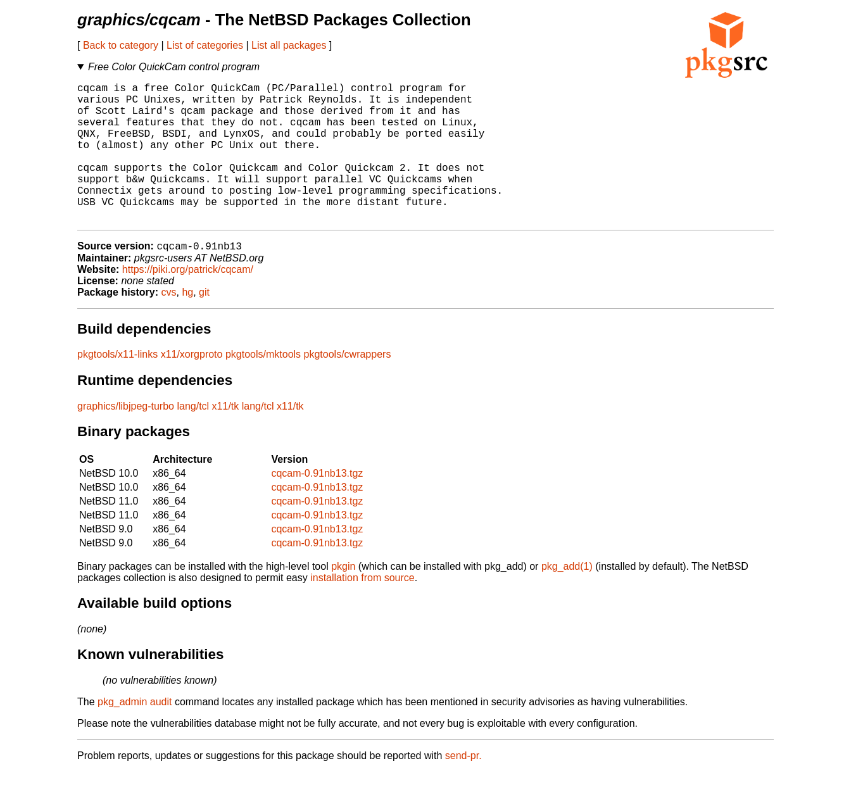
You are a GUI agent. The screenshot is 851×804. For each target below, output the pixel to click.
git (204, 324)
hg (187, 324)
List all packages (288, 45)
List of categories (205, 45)
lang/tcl (193, 438)
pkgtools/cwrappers (347, 386)
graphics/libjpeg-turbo (125, 438)
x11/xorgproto (192, 386)
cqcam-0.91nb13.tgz (317, 505)
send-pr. (463, 787)
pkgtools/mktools (263, 386)
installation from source (362, 610)
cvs (169, 324)
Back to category (120, 45)
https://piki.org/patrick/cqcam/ (187, 301)
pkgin (343, 598)
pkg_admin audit (135, 734)
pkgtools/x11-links (117, 386)
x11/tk (225, 438)
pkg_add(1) (567, 598)
